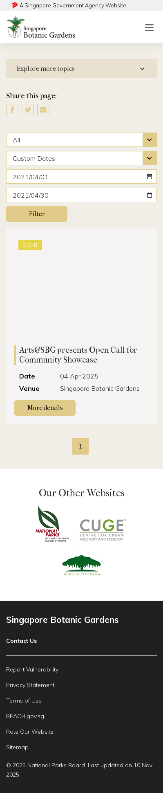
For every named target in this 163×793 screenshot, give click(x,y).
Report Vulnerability (32, 669)
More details (51, 407)
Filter (37, 214)
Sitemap (17, 747)
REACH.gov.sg (25, 716)
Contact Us (21, 640)
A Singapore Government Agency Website (73, 5)
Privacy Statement (30, 685)
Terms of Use (24, 700)
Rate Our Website (30, 731)
